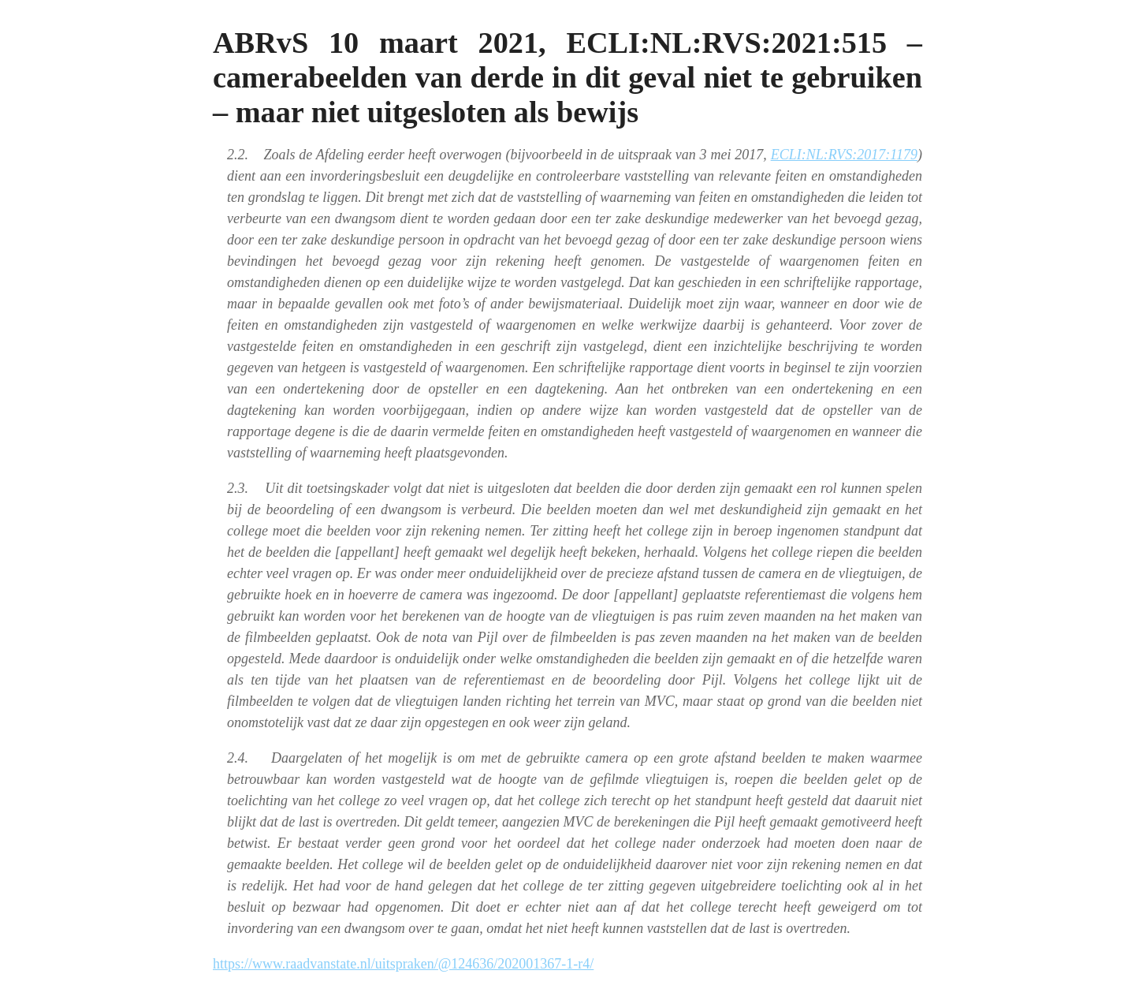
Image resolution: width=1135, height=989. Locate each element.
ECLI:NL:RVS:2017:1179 (844, 154)
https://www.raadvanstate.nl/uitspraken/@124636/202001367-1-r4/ (403, 964)
